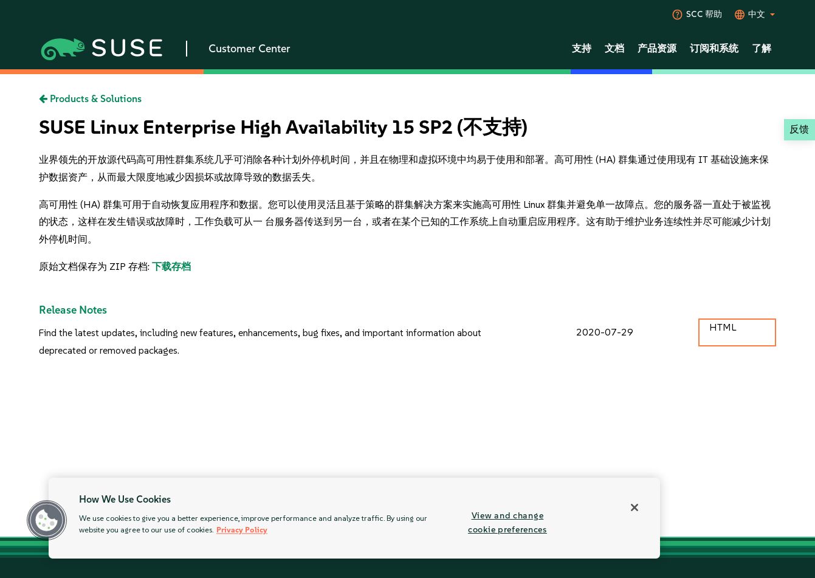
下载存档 (171, 266)
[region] (354, 518)
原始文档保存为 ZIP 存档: (95, 266)
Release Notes (73, 310)
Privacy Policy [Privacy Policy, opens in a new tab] (241, 530)
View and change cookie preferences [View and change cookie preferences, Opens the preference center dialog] (507, 522)
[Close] (634, 507)
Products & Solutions (90, 99)
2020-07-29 (604, 332)
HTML (722, 327)
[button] (46, 520)
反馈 (799, 129)
